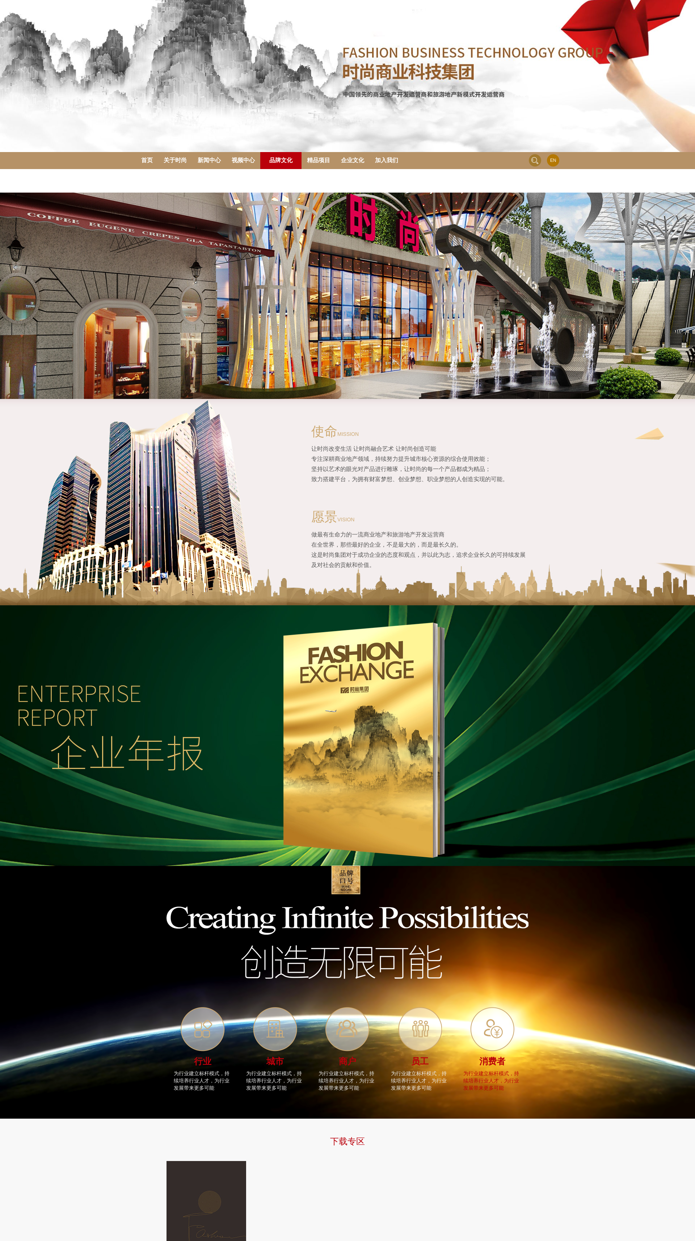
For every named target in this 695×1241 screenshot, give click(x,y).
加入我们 (386, 160)
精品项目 (318, 160)
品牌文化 (280, 160)
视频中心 (243, 160)
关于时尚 (175, 160)
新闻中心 (209, 160)
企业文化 (352, 160)
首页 (147, 160)
